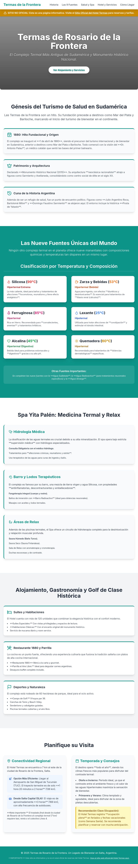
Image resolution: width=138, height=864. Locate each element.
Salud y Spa (87, 4)
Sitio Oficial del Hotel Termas (91, 12)
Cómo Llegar (127, 4)
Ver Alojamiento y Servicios (69, 70)
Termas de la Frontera (22, 4)
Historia (54, 4)
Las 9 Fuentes (69, 4)
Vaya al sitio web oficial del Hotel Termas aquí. (109, 858)
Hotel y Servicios (107, 4)
